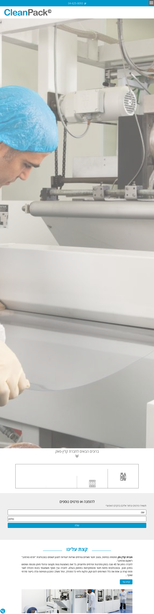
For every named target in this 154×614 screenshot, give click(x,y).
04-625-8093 (75, 3)
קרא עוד (126, 581)
